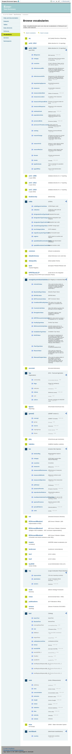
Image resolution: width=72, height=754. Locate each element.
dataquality (33, 261)
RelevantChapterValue (40, 357)
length (35, 700)
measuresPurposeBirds (40, 101)
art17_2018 (32, 189)
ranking (36, 130)
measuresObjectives (40, 480)
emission (36, 696)
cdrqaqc (36, 58)
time (35, 711)
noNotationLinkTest (39, 641)
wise (30, 724)
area (35, 688)
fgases (31, 406)
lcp (30, 571)
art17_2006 (32, 176)
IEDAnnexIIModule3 (36, 528)
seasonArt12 (37, 143)
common (32, 251)
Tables (5, 24)
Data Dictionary (17, 14)
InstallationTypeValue (40, 331)
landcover (32, 549)
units (35, 510)
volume (36, 719)
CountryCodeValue (39, 308)
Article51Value (38, 284)
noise (31, 597)
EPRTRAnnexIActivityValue (41, 318)
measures (36, 88)
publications (33, 601)
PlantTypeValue (38, 346)
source (36, 425)
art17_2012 (32, 183)
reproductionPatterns (40, 492)
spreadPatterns (38, 507)
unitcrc (36, 399)
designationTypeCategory (41, 217)
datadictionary (34, 256)
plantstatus (37, 579)
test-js (35, 644)
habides (31, 444)
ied (30, 516)
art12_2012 (32, 43)
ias (30, 449)
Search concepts (44, 33)
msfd (30, 590)
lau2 (30, 559)
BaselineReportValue (40, 292)
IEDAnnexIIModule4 (36, 535)
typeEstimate (37, 164)
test (30, 613)
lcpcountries (37, 575)
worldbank (32, 731)
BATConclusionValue (40, 299)
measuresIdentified (39, 93)
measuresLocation (39, 96)
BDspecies (37, 55)
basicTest (36, 618)
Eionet (10, 14)
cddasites (36, 209)
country (36, 736)
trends (36, 160)
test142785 (37, 648)
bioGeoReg (37, 453)
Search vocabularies (31, 33)
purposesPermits (39, 488)
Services (6, 38)
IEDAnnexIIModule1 (36, 521)
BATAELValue (38, 295)
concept (36, 418)
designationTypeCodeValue (41, 222)
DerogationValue (38, 312)
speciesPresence (39, 502)
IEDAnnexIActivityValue (40, 326)
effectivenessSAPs (39, 76)
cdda (30, 201)
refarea (36, 392)
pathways (36, 485)
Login (53, 1)
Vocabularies (7, 34)
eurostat (32, 368)
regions (36, 236)
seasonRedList (38, 149)
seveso (31, 606)
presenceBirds (38, 121)
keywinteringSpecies (40, 83)
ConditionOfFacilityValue (41, 302)
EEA (11, 1)
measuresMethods (39, 475)
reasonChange (38, 135)
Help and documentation (10, 18)
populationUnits (38, 115)
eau (35, 629)
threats (36, 155)
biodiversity (33, 196)
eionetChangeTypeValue (41, 225)
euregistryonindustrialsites (38, 279)
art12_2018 (32, 48)
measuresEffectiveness (40, 470)
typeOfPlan (37, 169)
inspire (31, 542)
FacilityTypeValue (39, 322)
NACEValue (37, 335)
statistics (36, 707)
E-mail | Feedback (9, 748)
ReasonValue (37, 350)
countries (36, 63)
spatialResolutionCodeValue (41, 245)
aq (29, 38)
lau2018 (31, 564)
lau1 (30, 554)
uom (30, 680)
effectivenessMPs (39, 68)
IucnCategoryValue (39, 229)
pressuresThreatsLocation (41, 124)
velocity (36, 715)
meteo (35, 704)
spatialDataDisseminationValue (41, 241)
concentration (38, 692)
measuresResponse (39, 106)
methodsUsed (38, 111)
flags (35, 383)
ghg (30, 439)
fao (30, 373)
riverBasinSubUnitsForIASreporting (41, 497)
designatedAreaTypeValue (41, 214)
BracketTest (37, 621)
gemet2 (31, 413)
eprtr (30, 265)
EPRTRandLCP (34, 272)
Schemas (6, 31)
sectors (36, 584)
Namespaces (7, 41)
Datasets (6, 21)
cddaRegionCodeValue (40, 206)
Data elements (7, 28)
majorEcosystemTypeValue (41, 233)
